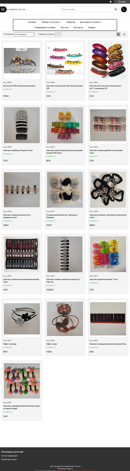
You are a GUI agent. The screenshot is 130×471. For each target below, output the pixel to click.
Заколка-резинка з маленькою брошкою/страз (108, 216)
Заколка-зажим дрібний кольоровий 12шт (105, 151)
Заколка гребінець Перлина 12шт (18, 150)
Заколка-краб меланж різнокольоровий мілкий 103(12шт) (64, 151)
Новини (91, 27)
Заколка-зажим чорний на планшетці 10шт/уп (63, 280)
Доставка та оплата (90, 22)
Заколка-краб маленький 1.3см (103, 279)
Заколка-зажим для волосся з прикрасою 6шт (17, 216)
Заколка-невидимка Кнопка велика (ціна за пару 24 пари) (21, 407)
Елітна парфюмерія (9, 456)
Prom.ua (77, 466)
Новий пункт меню (9, 459)
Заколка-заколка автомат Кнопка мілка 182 (64, 87)
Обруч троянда (9, 344)
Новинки (71, 22)
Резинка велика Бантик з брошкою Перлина (61, 216)
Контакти (78, 27)
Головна (32, 22)
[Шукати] (116, 9)
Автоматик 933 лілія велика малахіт (19, 86)
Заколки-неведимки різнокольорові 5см (107, 344)
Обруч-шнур (51, 344)
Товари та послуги (50, 22)
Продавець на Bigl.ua (65, 469)
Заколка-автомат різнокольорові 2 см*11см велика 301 (105, 87)
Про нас (64, 27)
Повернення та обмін (45, 27)
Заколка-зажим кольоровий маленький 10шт (21, 280)
